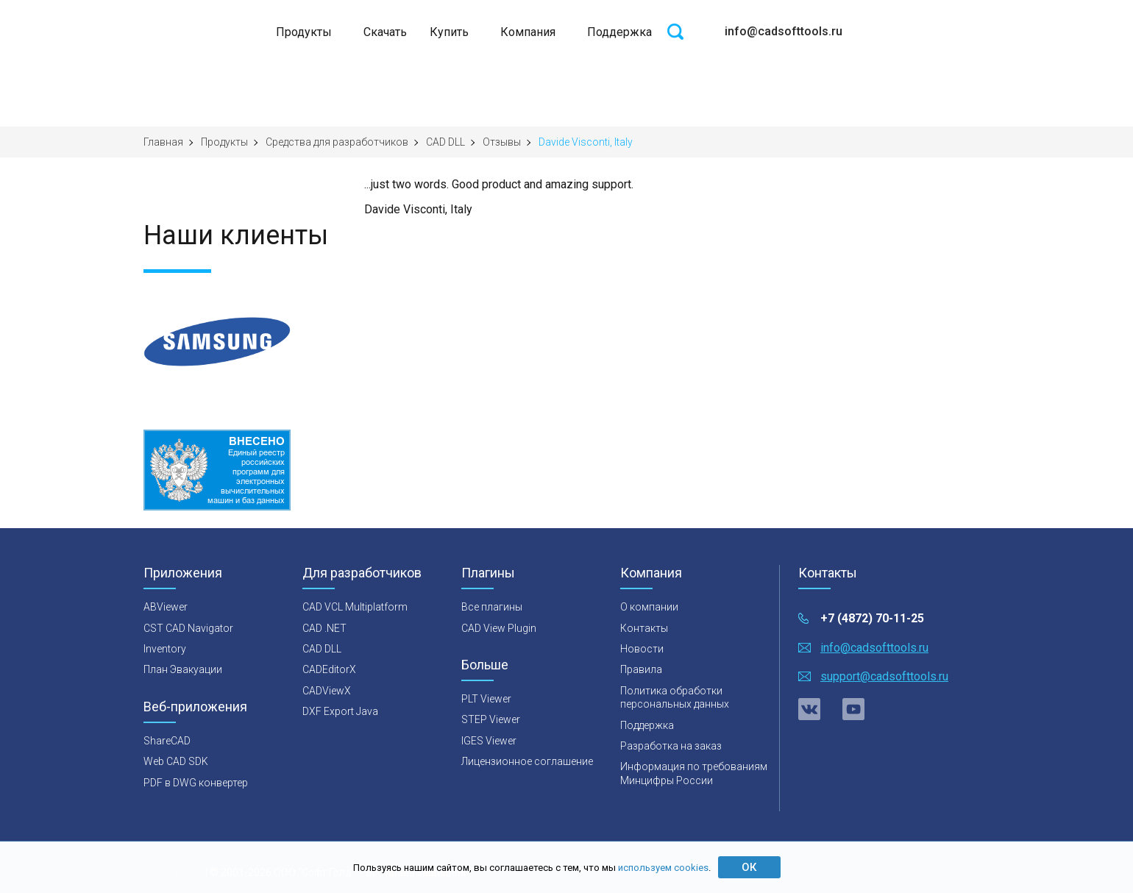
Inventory (164, 649)
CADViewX (326, 691)
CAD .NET (324, 628)
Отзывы (502, 142)
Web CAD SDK (175, 761)
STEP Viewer (490, 719)
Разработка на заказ (671, 746)
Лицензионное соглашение (527, 761)
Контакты (644, 628)
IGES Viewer (488, 741)
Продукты (304, 32)
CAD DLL (445, 142)
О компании (649, 607)
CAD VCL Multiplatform (355, 607)
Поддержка (619, 32)
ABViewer (165, 607)
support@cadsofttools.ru (884, 676)
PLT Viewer (486, 699)
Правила (641, 669)
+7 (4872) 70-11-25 (872, 618)
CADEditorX (329, 669)
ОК (749, 867)
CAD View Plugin (498, 628)
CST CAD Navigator (188, 628)
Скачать (385, 32)
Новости (642, 649)
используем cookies (663, 867)
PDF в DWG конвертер (195, 783)
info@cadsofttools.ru (783, 31)
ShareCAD (167, 741)
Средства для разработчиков (337, 142)
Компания (527, 32)
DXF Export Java (340, 711)
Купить (449, 32)
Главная (163, 142)
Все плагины (491, 607)
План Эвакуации (182, 669)
